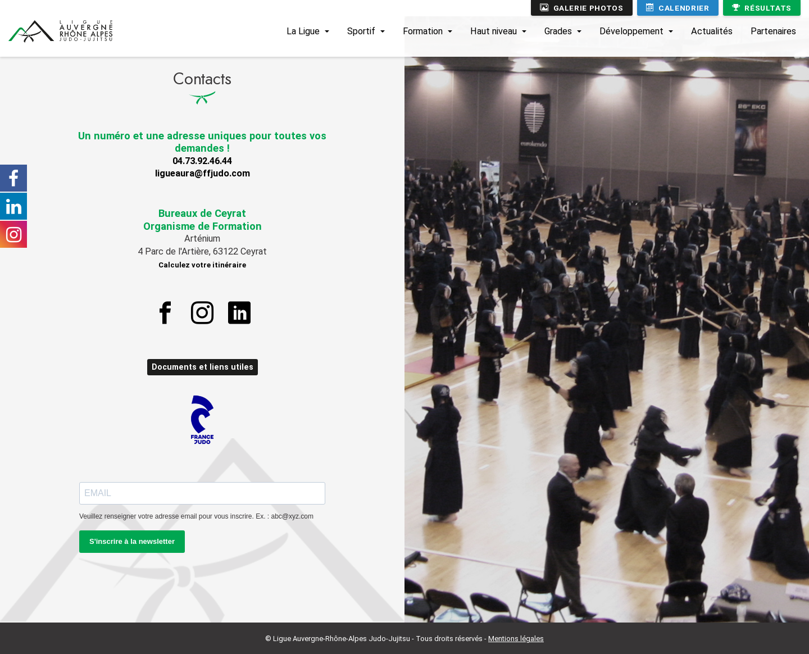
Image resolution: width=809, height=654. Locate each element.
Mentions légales (516, 638)
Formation (423, 31)
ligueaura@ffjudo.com (202, 173)
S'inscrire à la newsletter (132, 541)
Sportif (361, 31)
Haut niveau (493, 31)
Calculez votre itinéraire (202, 265)
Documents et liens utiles (202, 367)
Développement (631, 31)
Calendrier (678, 7)
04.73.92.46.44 (202, 161)
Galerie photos (582, 7)
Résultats (762, 7)
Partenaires (773, 31)
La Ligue (303, 31)
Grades (558, 31)
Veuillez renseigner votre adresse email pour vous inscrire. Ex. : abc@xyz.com (196, 516)
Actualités (712, 31)
